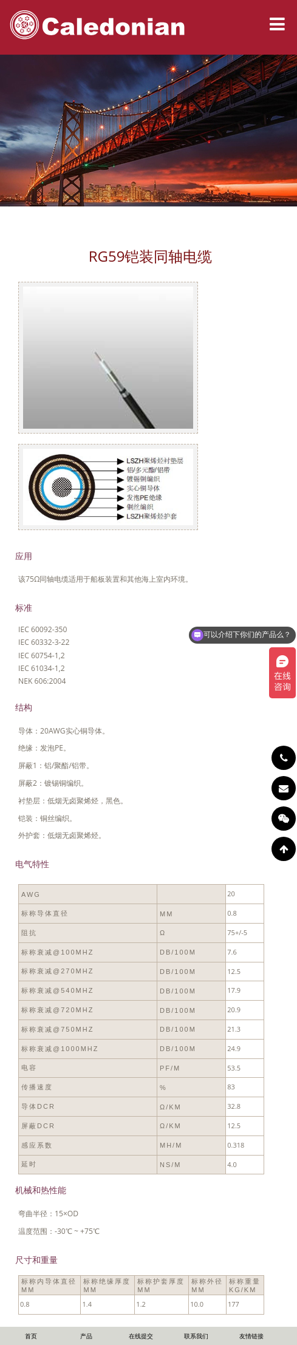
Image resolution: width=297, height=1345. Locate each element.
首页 (31, 1336)
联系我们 (196, 1336)
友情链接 (251, 1336)
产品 (86, 1336)
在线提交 (141, 1336)
